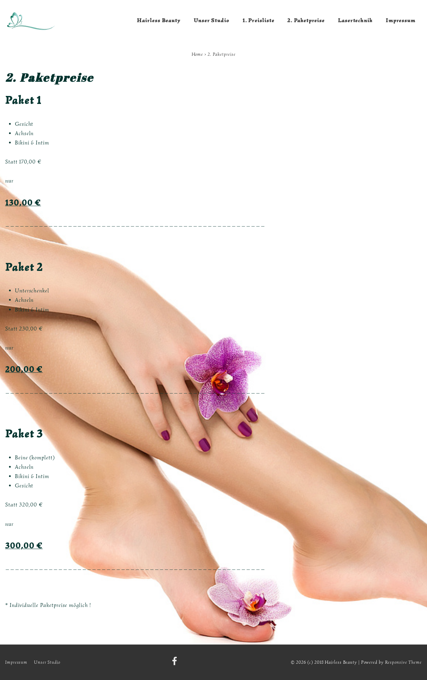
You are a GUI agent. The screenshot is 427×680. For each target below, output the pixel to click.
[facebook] (175, 663)
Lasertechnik (355, 20)
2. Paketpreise (306, 20)
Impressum (401, 20)
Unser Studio (211, 20)
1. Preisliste (258, 20)
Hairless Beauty (159, 20)
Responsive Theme (403, 662)
